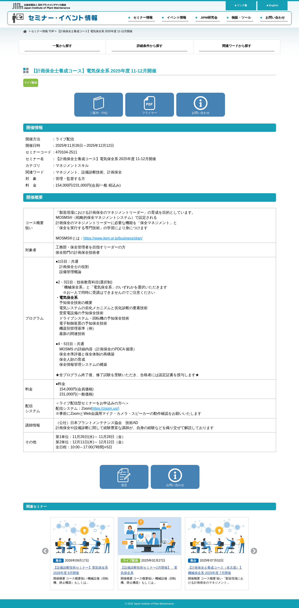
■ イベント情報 (174, 17)
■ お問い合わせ (272, 17)
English (273, 5)
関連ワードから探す (236, 46)
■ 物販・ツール (239, 17)
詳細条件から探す (149, 46)
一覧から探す (62, 46)
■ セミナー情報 (140, 17)
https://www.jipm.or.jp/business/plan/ (112, 238)
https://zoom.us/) (105, 408)
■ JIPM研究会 (206, 17)
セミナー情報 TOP (42, 31)
